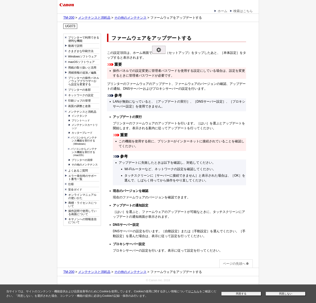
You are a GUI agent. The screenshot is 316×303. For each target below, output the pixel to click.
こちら (195, 291)
